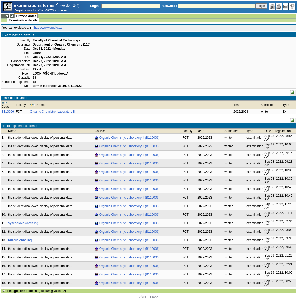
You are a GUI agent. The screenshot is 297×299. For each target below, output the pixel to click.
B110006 (8, 111)
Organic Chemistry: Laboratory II (52, 111)
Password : (169, 6)
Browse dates (26, 16)
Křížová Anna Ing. (20, 240)
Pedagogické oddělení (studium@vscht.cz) (36, 291)
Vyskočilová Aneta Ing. (23, 223)
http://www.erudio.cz (48, 28)
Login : (95, 6)
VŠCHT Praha (148, 297)
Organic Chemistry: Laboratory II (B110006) (129, 138)
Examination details (23, 20)
